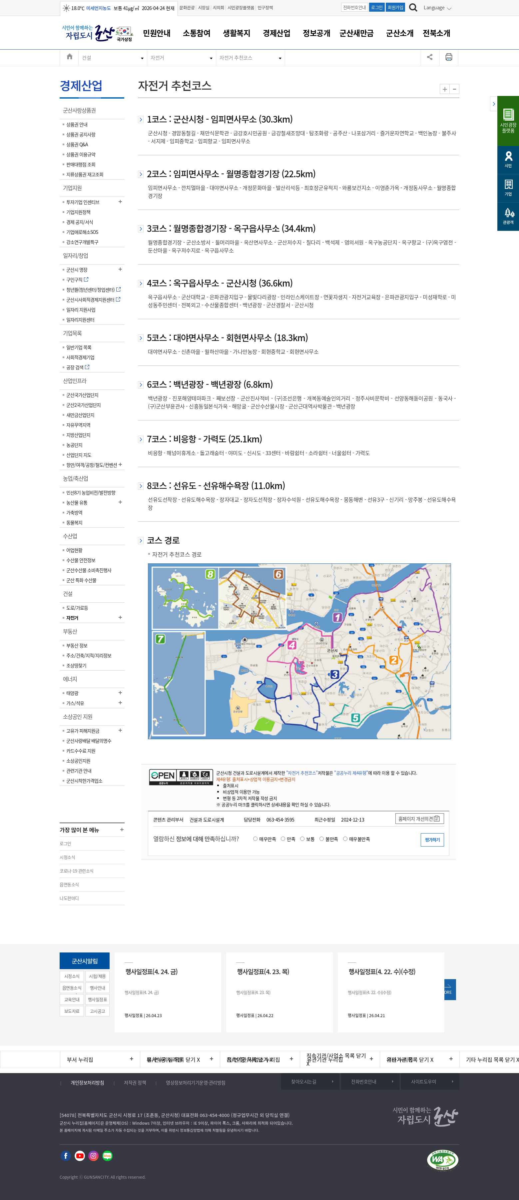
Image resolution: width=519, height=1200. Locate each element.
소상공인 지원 (80, 719)
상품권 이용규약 (80, 154)
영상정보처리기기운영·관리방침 (196, 1082)
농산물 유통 (76, 502)
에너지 (72, 681)
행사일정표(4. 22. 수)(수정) (382, 971)
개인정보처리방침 (87, 1082)
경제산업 (276, 32)
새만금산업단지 (80, 414)
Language (434, 7)
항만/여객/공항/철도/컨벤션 (91, 464)
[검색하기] (413, 8)
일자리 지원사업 (80, 309)
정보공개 (316, 32)
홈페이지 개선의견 (415, 818)
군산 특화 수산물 (81, 580)
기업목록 (74, 335)
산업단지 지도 (78, 454)
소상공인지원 (78, 760)
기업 (508, 194)
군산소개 (399, 32)
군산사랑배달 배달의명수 (88, 740)
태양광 (72, 693)
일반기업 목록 (78, 347)
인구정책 (265, 7)
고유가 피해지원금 (82, 730)
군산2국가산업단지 (83, 404)
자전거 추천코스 (236, 57)
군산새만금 (356, 32)
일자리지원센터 (80, 319)
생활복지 (236, 32)
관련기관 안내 (78, 770)
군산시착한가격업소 (84, 780)
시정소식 (67, 857)
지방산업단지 (78, 434)
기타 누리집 (400, 1059)
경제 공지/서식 (79, 222)
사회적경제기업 (80, 357)
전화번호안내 (354, 7)
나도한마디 (69, 898)
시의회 (218, 7)
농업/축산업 (77, 480)
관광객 (508, 222)
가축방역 (74, 512)
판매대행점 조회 (80, 164)
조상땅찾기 (76, 665)
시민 (508, 165)
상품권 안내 (76, 124)
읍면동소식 (69, 884)
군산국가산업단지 (82, 394)
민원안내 (156, 32)
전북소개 (436, 32)
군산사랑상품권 (81, 112)
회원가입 (395, 7)
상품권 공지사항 (80, 134)
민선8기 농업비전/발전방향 (90, 492)
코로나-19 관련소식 (77, 871)
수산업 (72, 538)
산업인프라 (77, 383)
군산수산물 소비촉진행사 (88, 570)
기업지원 (74, 190)
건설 (86, 57)
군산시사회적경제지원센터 (90, 299)
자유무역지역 (78, 424)
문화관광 (187, 7)
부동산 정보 (76, 645)
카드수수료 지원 (80, 750)
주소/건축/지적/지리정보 (88, 655)
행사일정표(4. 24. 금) (152, 971)
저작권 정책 (135, 1082)
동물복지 (74, 522)
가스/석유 (75, 703)
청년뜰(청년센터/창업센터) (90, 289)
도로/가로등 (77, 607)
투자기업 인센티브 (82, 202)
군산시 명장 (76, 269)
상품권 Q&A (77, 144)
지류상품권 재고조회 (84, 174)
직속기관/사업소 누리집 (253, 1059)
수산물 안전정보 (80, 560)
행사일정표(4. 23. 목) (263, 971)
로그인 (377, 7)
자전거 (157, 57)
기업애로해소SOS (82, 232)
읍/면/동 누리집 (164, 1059)
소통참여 (196, 32)
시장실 (203, 7)
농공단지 (74, 444)
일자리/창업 (77, 258)
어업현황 (74, 550)
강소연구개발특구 (82, 242)
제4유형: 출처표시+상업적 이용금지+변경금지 (255, 779)
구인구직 (74, 279)
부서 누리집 (80, 1059)
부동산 (72, 633)
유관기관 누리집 (325, 1059)
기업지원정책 (78, 212)
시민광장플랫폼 (241, 7)
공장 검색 (74, 367)
